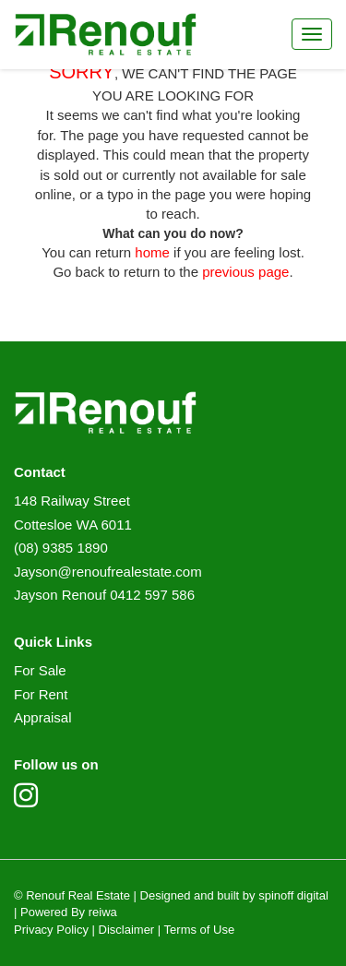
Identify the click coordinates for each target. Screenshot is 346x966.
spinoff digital (293, 895)
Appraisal (43, 717)
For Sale (40, 670)
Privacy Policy (51, 929)
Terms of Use (199, 929)
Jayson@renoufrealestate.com (108, 571)
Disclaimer (127, 929)
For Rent (40, 694)
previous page (245, 272)
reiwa (101, 912)
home (152, 252)
